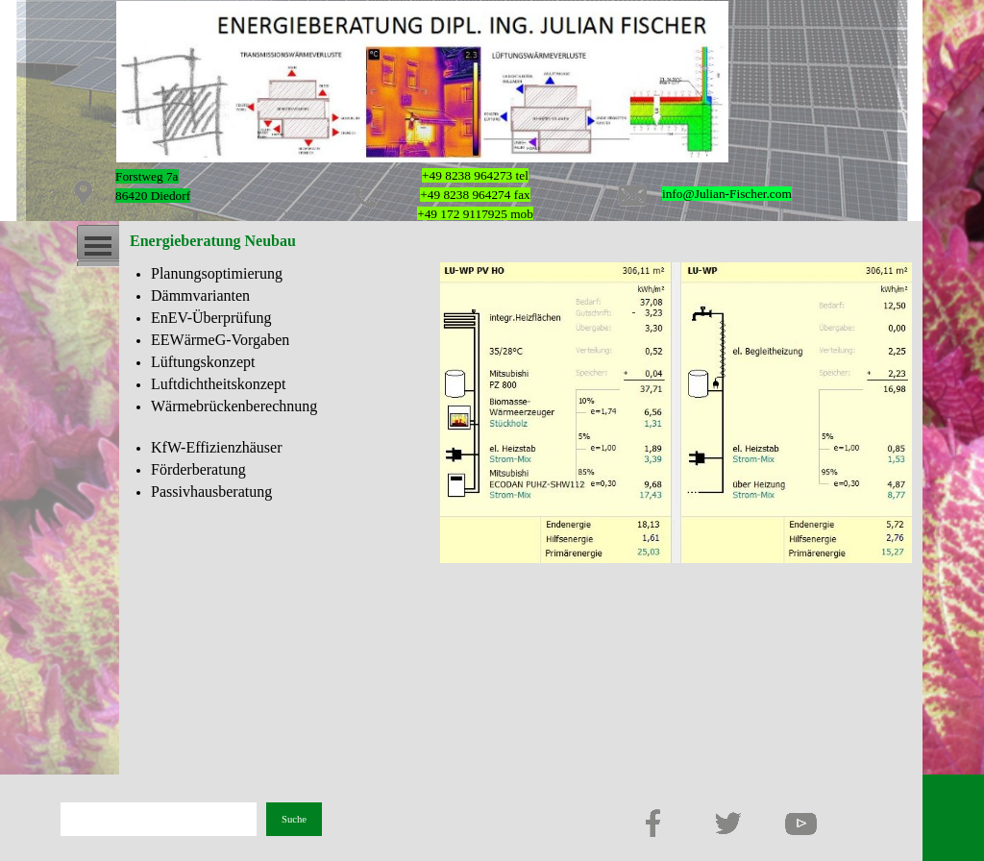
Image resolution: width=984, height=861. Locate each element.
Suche (294, 819)
